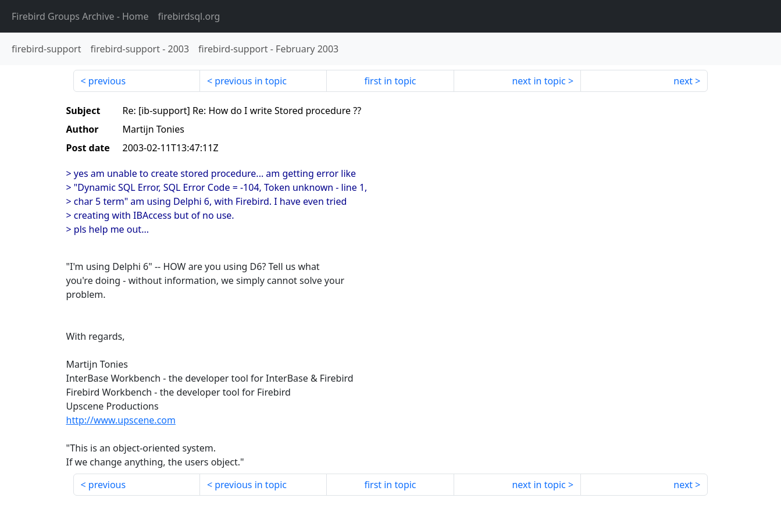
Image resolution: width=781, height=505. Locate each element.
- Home (80, 16)
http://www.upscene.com (121, 420)
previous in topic (251, 80)
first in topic (390, 80)
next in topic (538, 80)
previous (107, 80)
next (683, 80)
